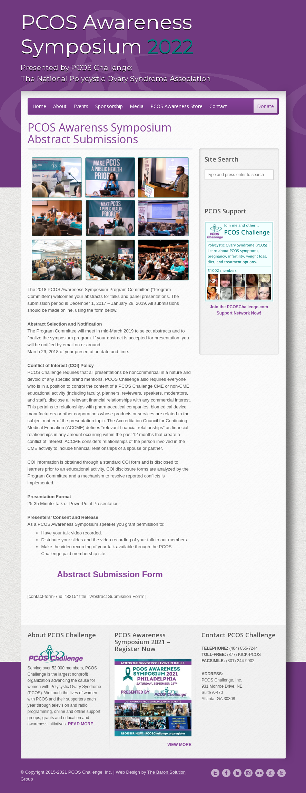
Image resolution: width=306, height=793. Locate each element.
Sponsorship (109, 106)
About (60, 106)
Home (39, 106)
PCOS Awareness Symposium (153, 47)
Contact (218, 106)
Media (137, 106)
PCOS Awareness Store (176, 106)
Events (80, 106)
